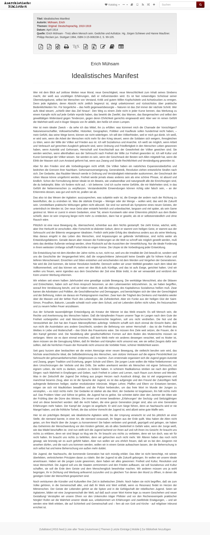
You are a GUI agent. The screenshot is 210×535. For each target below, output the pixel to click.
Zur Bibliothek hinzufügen (156, 529)
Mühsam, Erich (56, 22)
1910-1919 (85, 26)
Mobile (136, 529)
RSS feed (58, 529)
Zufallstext (45, 529)
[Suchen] (178, 4)
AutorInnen (92, 529)
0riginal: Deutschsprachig (62, 26)
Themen (105, 529)
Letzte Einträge (121, 529)
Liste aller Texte (75, 529)
